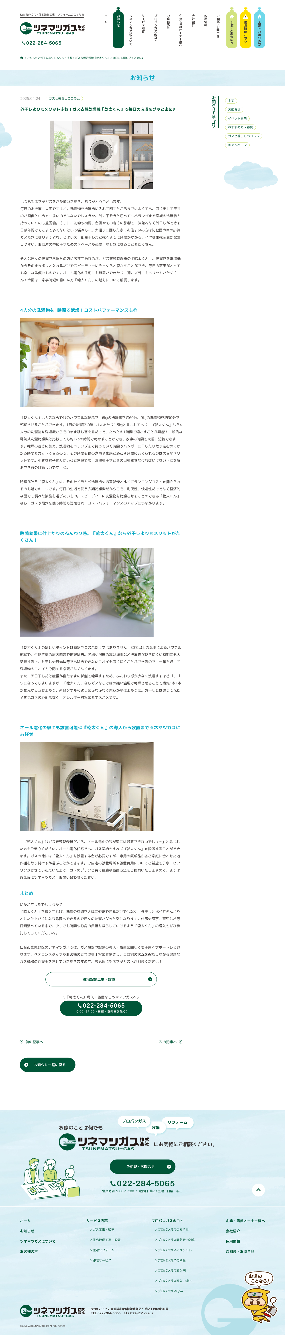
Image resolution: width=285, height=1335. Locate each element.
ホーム (25, 1220)
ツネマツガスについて (38, 1241)
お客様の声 (29, 1251)
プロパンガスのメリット (175, 1250)
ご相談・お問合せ (240, 1251)
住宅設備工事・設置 (107, 1240)
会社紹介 (233, 1231)
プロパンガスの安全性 (173, 1229)
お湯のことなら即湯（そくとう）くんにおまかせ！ (259, 1297)
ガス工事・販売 (103, 1229)
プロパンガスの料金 (172, 1260)
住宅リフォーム (103, 1250)
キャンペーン (237, 145)
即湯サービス (102, 1260)
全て (231, 101)
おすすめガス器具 (240, 127)
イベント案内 (237, 118)
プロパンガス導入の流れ (175, 1281)
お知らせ (32, 58)
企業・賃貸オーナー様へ (245, 1220)
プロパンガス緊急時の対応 (176, 1240)
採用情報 (233, 1241)
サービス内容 (97, 1220)
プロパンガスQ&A (170, 1291)
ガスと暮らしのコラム (64, 98)
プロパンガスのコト (167, 1220)
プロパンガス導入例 (172, 1270)
